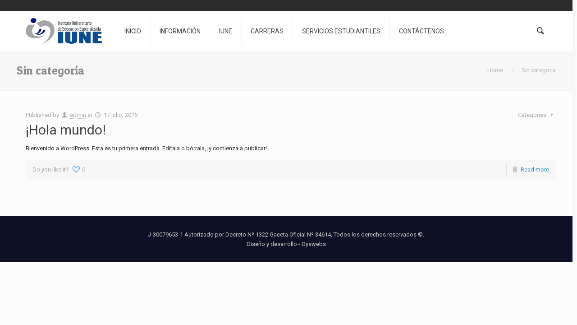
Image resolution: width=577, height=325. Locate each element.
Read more (535, 169)
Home (495, 70)
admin (78, 114)
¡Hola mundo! (66, 130)
